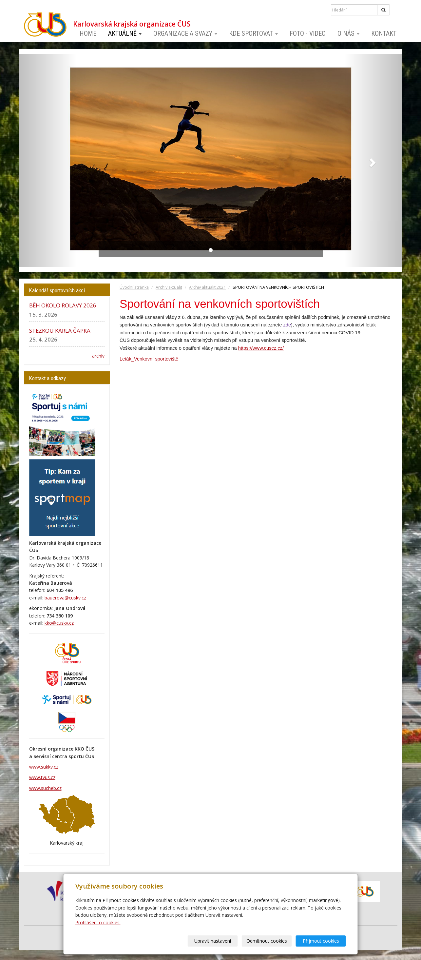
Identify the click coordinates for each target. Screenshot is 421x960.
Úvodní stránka (134, 287)
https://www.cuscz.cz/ (261, 348)
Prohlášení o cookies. (98, 922)
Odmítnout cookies (266, 941)
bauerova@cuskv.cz (65, 598)
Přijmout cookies (321, 941)
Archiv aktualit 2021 (207, 287)
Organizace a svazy (185, 33)
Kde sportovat (253, 33)
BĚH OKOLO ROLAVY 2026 (62, 305)
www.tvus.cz (42, 777)
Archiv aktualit (169, 287)
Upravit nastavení (212, 941)
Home (88, 33)
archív (98, 356)
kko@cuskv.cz (59, 623)
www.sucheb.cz (45, 788)
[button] (48, 160)
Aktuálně (125, 33)
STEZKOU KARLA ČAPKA (59, 330)
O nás (348, 33)
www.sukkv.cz (43, 767)
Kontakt (383, 33)
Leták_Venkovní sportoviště (149, 359)
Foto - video (308, 33)
